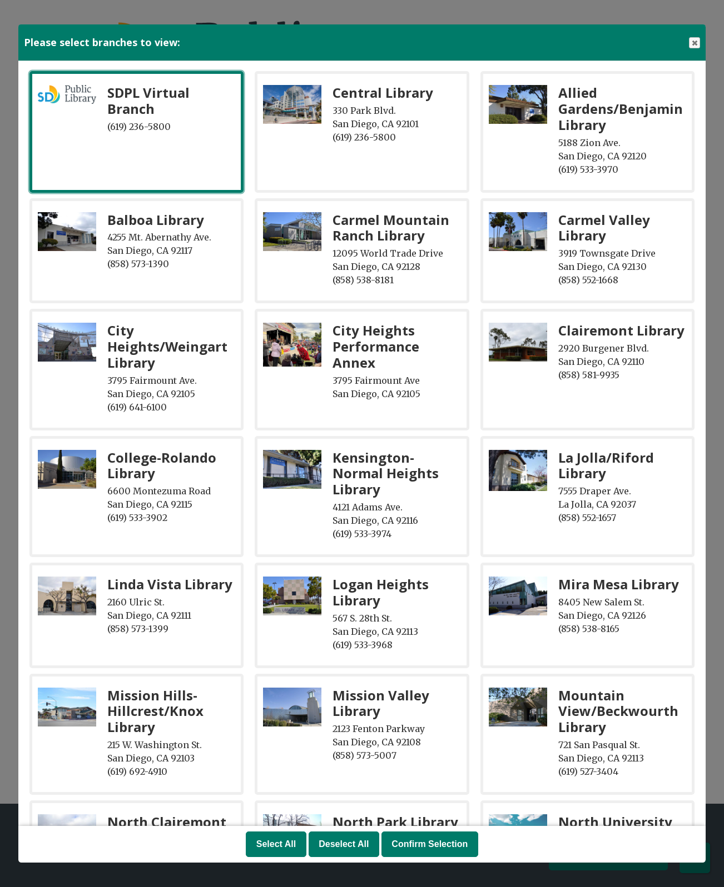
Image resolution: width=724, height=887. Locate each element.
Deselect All (344, 844)
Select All (276, 844)
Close (694, 43)
